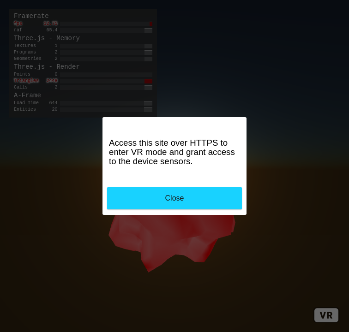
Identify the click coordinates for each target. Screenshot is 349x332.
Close (174, 198)
